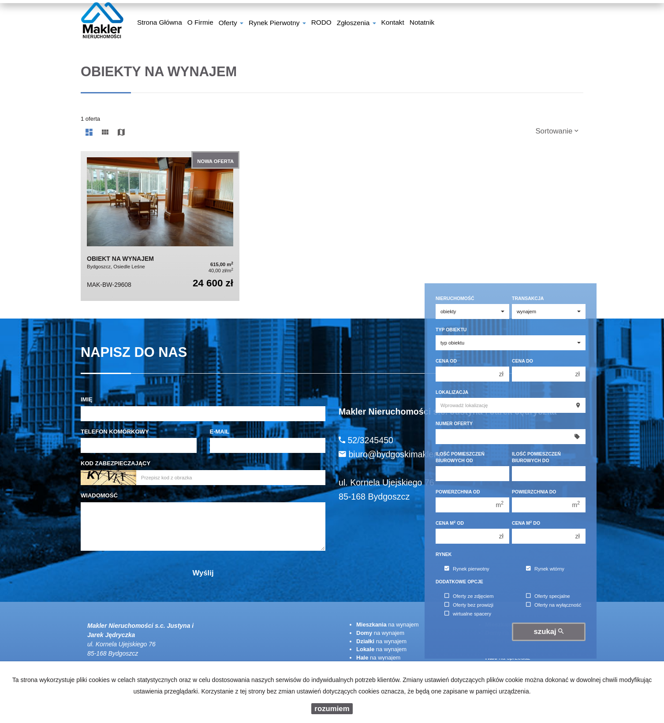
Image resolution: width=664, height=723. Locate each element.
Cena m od (450, 523)
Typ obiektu (451, 329)
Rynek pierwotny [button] (277, 23)
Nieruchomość (455, 298)
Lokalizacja (452, 392)
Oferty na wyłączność (553, 605)
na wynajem (387, 624)
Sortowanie (556, 131)
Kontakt (392, 23)
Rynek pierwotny (466, 568)
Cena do (522, 360)
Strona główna (159, 23)
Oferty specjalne (548, 596)
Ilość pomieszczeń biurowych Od (460, 457)
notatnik (422, 23)
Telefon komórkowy (115, 431)
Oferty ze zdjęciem (469, 596)
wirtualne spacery (467, 613)
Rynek (443, 554)
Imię (87, 399)
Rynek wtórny (545, 568)
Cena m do (526, 523)
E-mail (220, 431)
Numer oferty (454, 423)
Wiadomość (99, 495)
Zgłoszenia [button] (356, 23)
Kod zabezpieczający (115, 463)
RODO (321, 23)
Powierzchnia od (458, 491)
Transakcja (528, 298)
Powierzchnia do (534, 491)
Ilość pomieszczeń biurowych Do (536, 457)
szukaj (548, 631)
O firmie (200, 23)
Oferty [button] (231, 23)
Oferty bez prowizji (468, 605)
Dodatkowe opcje (459, 581)
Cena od (446, 360)
